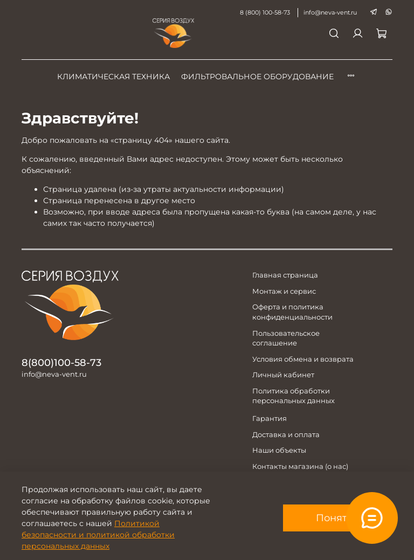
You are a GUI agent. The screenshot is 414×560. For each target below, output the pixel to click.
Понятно (338, 517)
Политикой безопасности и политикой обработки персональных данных (98, 534)
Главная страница (285, 275)
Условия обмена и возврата (303, 359)
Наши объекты (279, 450)
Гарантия (269, 418)
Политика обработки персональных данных (293, 396)
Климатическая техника (113, 76)
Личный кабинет (283, 375)
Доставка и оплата (286, 435)
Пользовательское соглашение (286, 338)
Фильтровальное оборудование (257, 76)
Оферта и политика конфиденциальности (292, 312)
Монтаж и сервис (284, 291)
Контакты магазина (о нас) (300, 466)
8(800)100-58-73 (61, 362)
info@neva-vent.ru (330, 12)
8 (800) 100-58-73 (265, 12)
